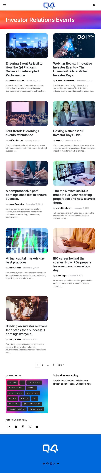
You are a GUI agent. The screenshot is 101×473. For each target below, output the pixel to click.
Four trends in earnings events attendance (22, 133)
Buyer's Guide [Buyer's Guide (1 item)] (16, 388)
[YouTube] (36, 426)
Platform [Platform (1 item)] (13, 404)
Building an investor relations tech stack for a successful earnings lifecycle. (26, 330)
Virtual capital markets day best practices (25, 260)
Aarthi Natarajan (16, 81)
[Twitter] (29, 426)
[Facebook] (15, 426)
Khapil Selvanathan (65, 81)
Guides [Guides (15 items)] (24, 398)
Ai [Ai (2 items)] (22, 383)
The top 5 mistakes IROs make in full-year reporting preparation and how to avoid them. (74, 197)
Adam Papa (61, 276)
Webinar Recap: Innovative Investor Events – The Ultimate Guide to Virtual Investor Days (72, 69)
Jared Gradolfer (16, 204)
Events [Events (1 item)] (12, 398)
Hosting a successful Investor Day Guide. (68, 133)
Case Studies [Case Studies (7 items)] (15, 393)
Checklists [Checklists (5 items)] (32, 393)
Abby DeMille (15, 268)
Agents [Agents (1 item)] (12, 383)
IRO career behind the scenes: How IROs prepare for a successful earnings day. (72, 264)
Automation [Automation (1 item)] (34, 383)
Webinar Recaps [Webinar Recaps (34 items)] (16, 409)
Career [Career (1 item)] (31, 388)
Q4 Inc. (59, 140)
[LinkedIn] (9, 426)
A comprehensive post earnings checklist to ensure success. (26, 195)
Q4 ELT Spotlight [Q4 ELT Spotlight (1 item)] (32, 404)
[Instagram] (22, 426)
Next (60, 365)
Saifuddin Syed (16, 140)
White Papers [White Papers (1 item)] (36, 409)
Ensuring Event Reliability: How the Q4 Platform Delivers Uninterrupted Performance (24, 69)
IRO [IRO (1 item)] (34, 398)
